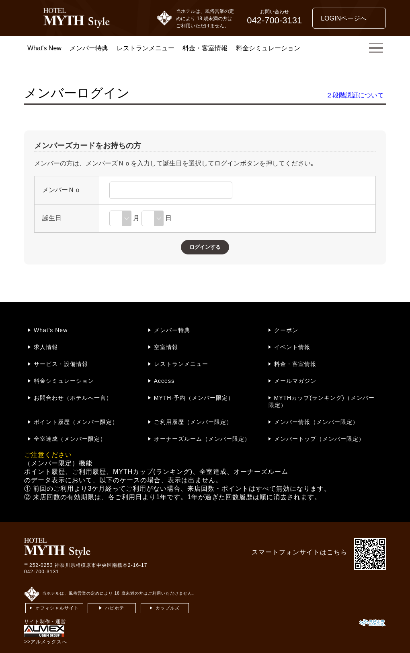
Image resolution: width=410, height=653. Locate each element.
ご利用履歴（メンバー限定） (193, 422)
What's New (44, 48)
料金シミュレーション (268, 48)
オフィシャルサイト (57, 607)
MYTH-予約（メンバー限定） (194, 398)
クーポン (286, 330)
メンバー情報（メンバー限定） (316, 422)
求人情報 (46, 347)
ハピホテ (114, 607)
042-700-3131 (41, 571)
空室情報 (166, 347)
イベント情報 (292, 347)
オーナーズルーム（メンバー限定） (202, 439)
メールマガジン (295, 381)
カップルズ (168, 607)
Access (164, 381)
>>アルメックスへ (45, 642)
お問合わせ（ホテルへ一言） (73, 398)
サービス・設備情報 (61, 364)
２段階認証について (355, 95)
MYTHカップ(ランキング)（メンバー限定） (322, 401)
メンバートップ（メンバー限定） (319, 439)
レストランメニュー (145, 48)
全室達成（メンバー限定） (70, 439)
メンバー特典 (89, 48)
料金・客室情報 (205, 48)
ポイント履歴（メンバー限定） (76, 422)
